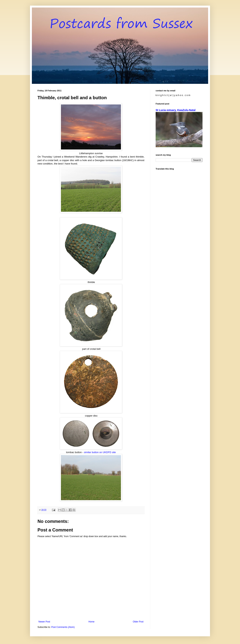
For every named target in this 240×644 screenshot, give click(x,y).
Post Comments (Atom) (63, 627)
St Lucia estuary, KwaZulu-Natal (176, 110)
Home (91, 621)
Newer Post (44, 621)
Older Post (138, 621)
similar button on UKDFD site (100, 452)
